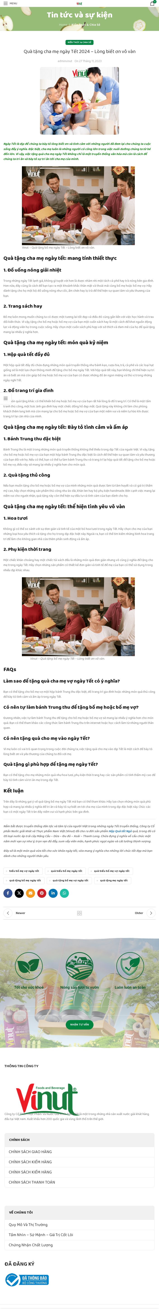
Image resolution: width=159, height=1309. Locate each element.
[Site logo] (79, 3)
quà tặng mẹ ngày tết (114, 880)
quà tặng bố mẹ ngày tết (25, 880)
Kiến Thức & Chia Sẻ (86, 24)
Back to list (79, 913)
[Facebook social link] (7, 893)
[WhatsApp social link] (64, 893)
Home (63, 24)
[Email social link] (30, 893)
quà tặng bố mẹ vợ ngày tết (70, 880)
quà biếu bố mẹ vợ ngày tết (111, 871)
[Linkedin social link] (53, 893)
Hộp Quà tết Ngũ (120, 831)
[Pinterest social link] (41, 893)
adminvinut (65, 61)
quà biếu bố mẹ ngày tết (66, 871)
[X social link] (19, 893)
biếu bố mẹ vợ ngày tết (24, 871)
